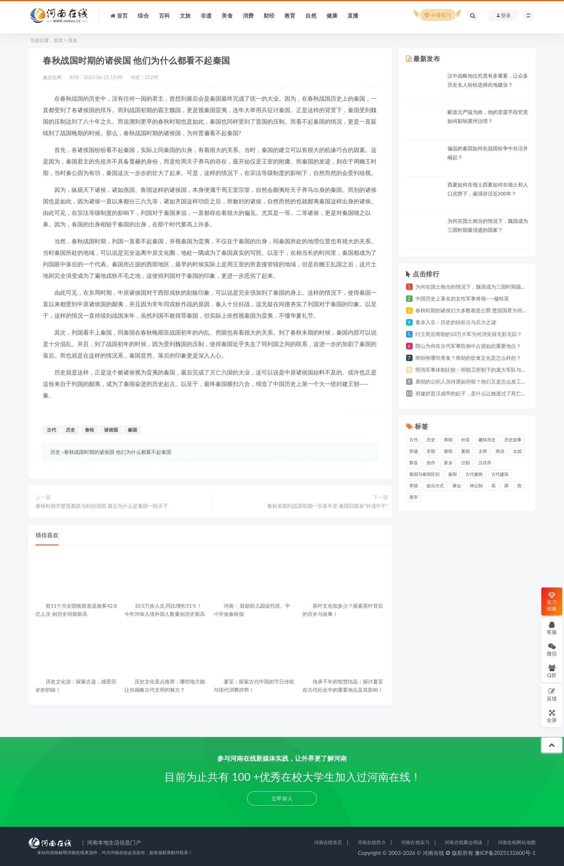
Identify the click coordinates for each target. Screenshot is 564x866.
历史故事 (513, 439)
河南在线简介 (372, 842)
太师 (482, 451)
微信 (552, 649)
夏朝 (465, 451)
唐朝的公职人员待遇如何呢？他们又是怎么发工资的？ (475, 381)
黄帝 (413, 497)
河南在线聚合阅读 (463, 842)
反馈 (552, 694)
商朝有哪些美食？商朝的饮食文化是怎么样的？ (468, 358)
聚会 (456, 485)
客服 (552, 628)
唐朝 (448, 451)
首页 (58, 40)
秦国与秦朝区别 (424, 474)
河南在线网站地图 (517, 842)
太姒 (517, 451)
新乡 (448, 462)
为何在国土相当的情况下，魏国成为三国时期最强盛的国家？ (483, 287)
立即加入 (282, 798)
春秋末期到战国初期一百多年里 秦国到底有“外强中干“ (327, 506)
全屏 (552, 716)
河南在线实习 (415, 842)
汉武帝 (484, 462)
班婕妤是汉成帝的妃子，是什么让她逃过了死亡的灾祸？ (478, 393)
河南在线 (433, 852)
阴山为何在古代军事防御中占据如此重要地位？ (468, 346)
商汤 (500, 451)
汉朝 (465, 462)
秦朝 (452, 474)
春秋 (89, 430)
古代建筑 (500, 474)
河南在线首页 (328, 842)
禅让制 (476, 485)
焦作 (431, 462)
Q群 (551, 671)
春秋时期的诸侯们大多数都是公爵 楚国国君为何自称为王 (479, 310)
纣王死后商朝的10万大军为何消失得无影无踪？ (468, 334)
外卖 (465, 439)
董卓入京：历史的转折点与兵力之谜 (455, 322)
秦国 (132, 430)
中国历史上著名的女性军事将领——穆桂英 (462, 298)
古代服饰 (474, 474)
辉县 (413, 462)
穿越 (413, 451)
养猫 (413, 485)
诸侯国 (111, 430)
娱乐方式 (435, 485)
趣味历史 (487, 439)
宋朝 (431, 451)
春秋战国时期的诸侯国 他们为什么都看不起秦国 (117, 452)
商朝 (448, 439)
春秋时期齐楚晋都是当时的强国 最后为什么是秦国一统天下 (102, 506)
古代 (51, 430)
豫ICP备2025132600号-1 (505, 852)
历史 (72, 40)
